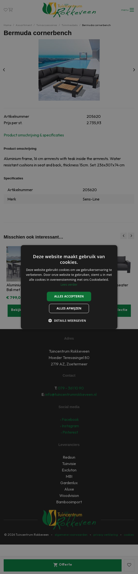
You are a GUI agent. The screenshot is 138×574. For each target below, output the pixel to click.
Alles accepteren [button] (69, 296)
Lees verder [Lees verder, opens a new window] (69, 284)
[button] (69, 320)
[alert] (69, 287)
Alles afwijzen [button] (69, 308)
